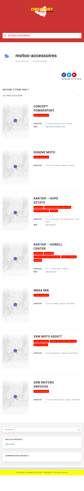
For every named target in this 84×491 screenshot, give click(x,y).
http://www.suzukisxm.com (55, 127)
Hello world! (9, 460)
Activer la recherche (17, 36)
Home (27, 61)
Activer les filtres (12, 96)
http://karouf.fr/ (51, 230)
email (30, 488)
